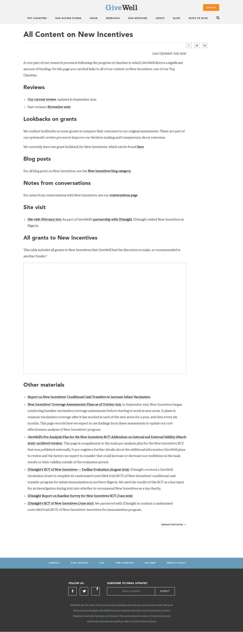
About (160, 18)
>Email (204, 45)
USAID (94, 18)
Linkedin (95, 591)
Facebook (188, 45)
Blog (176, 18)
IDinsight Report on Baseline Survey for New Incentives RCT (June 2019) (80, 496)
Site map (150, 563)
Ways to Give (198, 18)
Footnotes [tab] (172, 525)
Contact (54, 563)
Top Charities (37, 18)
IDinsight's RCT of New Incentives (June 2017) (61, 503)
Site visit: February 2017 (44, 219)
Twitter (196, 45)
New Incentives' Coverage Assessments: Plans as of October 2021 (74, 404)
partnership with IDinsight (112, 219)
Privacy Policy (176, 563)
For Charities (124, 563)
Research (113, 18)
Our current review (42, 99)
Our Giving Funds (68, 18)
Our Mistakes (137, 18)
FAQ (101, 563)
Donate (211, 7)
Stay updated (80, 563)
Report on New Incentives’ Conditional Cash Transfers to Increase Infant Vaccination (89, 397)
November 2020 (59, 107)
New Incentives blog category (109, 171)
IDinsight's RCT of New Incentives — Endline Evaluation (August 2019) (78, 469)
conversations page (123, 195)
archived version (49, 443)
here (140, 147)
